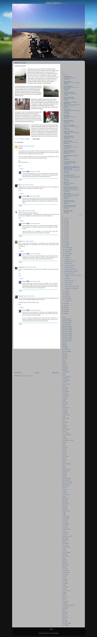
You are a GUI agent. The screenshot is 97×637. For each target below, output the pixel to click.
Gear (63, 427)
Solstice (64, 554)
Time (65, 158)
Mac (63, 467)
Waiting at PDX (68, 259)
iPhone (63, 449)
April (66, 294)
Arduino (64, 355)
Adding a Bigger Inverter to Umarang (72, 82)
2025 (65, 222)
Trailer (63, 581)
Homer (63, 442)
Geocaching (65, 429)
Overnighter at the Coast (69, 121)
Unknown (20, 146)
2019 (65, 233)
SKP (63, 541)
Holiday (64, 438)
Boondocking (65, 371)
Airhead (64, 347)
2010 (65, 307)
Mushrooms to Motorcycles (70, 187)
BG (63, 360)
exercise (64, 404)
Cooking (64, 389)
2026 (65, 220)
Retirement (64, 503)
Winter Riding (65, 623)
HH (63, 436)
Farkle (63, 411)
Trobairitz (20, 296)
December (67, 247)
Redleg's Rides (67, 81)
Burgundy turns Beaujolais (69, 98)
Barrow (63, 357)
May (66, 292)
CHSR (63, 382)
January (67, 300)
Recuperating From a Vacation (72, 288)
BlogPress (64, 367)
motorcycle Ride (65, 483)
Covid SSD (64, 391)
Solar (63, 550)
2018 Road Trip (65, 326)
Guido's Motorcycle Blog (70, 205)
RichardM (24, 171)
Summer (64, 568)
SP (63, 558)
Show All (80, 214)
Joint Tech (64, 456)
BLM (63, 364)
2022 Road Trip (65, 333)
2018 (65, 235)
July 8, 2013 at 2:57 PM (34, 171)
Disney (63, 396)
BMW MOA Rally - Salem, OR (71, 271)
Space (63, 559)
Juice (63, 458)
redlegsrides (21, 267)
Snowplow (64, 545)
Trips (63, 588)
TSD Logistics (65, 590)
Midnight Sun (68, 278)
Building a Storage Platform (70, 206)
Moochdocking (65, 478)
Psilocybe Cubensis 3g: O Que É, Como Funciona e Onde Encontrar (71, 189)
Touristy (64, 579)
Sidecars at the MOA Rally (71, 269)
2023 (65, 226)
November (67, 249)
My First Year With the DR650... (70, 162)
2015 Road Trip (65, 320)
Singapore (64, 539)
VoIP (63, 610)
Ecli (63, 400)
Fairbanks (64, 407)
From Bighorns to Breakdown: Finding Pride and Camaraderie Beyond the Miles (72, 177)
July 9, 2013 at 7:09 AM (29, 296)
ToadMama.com (67, 145)
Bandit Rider (67, 115)
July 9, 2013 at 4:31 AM (30, 267)
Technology (64, 572)
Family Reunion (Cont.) (70, 261)
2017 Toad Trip (65, 324)
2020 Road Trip (65, 329)
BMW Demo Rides (69, 267)
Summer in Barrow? (69, 280)
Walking (64, 612)
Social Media (65, 547)
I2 (62, 443)
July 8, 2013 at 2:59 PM (28, 184)
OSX (63, 491)
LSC (63, 465)
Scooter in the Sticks (69, 150)
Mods (63, 476)
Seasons (64, 532)
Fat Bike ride (65, 414)
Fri (62, 420)
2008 (65, 311)
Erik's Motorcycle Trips (69, 161)
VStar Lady (21, 210)
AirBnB (63, 346)
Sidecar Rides (68, 284)
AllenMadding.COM (68, 136)
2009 (65, 309)
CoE (63, 386)
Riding (63, 509)
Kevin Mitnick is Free (68, 211)
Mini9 (63, 474)
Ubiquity (64, 597)
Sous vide (64, 556)
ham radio (64, 433)
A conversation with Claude (69, 116)
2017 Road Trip (65, 322)
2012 (65, 303)
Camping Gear (65, 376)
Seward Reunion (66, 536)
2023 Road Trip (65, 335)
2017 (65, 237)
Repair (63, 500)
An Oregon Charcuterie (70, 265)
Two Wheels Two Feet (69, 175)
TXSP (63, 594)
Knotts (63, 460)
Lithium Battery (65, 463)
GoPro (63, 431)
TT (62, 592)
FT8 (63, 423)
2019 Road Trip (65, 328)
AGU (63, 342)
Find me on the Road (69, 97)
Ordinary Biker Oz (68, 86)
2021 (65, 230)
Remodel (64, 498)
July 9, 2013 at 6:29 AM (34, 223)
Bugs (63, 373)
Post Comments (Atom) (26, 375)
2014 (65, 243)
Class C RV (64, 384)
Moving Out (64, 485)
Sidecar (64, 538)
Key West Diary (67, 76)
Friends (64, 422)
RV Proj (64, 521)
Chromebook (65, 380)
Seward (64, 534)
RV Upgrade (65, 529)
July (66, 257)
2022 (65, 228)
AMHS (63, 353)
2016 (65, 239)
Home (37, 372)
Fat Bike (64, 413)
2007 (65, 313)
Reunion (64, 505)
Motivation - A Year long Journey (71, 142)
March (66, 296)
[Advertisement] (36, 360)
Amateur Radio (65, 351)
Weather (64, 617)
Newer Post (18, 372)
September (67, 253)
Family (63, 409)
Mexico (63, 472)
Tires (63, 576)
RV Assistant (65, 516)
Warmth (64, 614)
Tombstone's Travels (69, 92)
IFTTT (63, 445)
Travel (63, 583)
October (67, 251)
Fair (63, 405)
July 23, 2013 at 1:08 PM (34, 253)
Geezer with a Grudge (69, 125)
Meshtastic (64, 471)
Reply (19, 165)
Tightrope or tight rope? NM (70, 201)
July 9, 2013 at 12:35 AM (28, 241)
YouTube (64, 625)
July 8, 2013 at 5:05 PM (29, 210)
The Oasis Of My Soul (69, 200)
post (40, 107)
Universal (64, 601)
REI (63, 496)
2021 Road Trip (65, 331)
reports (46, 132)
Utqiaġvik (64, 606)
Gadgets (64, 425)
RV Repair (64, 523)
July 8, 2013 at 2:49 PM (29, 146)
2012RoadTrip (65, 318)
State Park (64, 565)
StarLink (64, 563)
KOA (63, 462)
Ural (63, 603)
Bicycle (63, 362)
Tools (63, 577)
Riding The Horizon (68, 131)
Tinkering (64, 574)
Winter (63, 621)
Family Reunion (68, 263)
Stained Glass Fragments (69, 137)
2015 (65, 241)
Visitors (63, 608)
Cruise (63, 393)
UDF (63, 599)
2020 (65, 231)
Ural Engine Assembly (67, 605)
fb (62, 416)
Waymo (64, 615)
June (66, 290)
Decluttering (65, 395)
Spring (63, 561)
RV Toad (64, 527)
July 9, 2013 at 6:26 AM (34, 196)
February (67, 298)
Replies (21, 168)
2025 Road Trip (65, 338)
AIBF (63, 344)
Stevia (63, 567)
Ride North (66, 182)
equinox (64, 402)
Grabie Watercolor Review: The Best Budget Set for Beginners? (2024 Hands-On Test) (71, 196)
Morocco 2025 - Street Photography (71, 132)
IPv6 (63, 451)
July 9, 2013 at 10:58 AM (34, 310)
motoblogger (65, 480)
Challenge (64, 378)
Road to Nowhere (68, 141)
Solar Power (65, 552)
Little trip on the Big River (69, 183)
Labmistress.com (68, 210)
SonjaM (20, 241)
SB (63, 530)
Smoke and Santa (69, 282)
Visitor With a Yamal (69, 273)
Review (63, 507)
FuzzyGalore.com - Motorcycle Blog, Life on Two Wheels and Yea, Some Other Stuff (72, 167)
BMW (63, 369)
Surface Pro (65, 570)
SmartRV (64, 543)
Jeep (63, 454)
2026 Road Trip (65, 340)
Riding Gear (65, 510)
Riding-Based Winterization (69, 152)
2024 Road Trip (65, 337)
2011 (65, 305)
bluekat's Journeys (68, 120)
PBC (63, 492)
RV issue (64, 519)
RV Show (64, 525)
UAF (63, 596)
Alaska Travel (65, 349)
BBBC (63, 358)
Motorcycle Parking (66, 481)
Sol (63, 548)
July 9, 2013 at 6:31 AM (34, 281)
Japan (63, 452)
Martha (20, 184)
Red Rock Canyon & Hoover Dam (71, 147)
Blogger (64, 366)
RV (63, 514)
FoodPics (64, 418)
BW (63, 375)
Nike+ (63, 487)
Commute (64, 387)
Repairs (64, 501)
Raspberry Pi (65, 494)
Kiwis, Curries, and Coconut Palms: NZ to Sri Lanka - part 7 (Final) (72, 105)
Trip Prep (64, 587)
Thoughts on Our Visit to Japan (72, 286)
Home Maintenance (66, 440)
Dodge (63, 398)
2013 (65, 245)
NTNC (63, 489)
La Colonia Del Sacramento (70, 77)
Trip (63, 585)
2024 (65, 224)
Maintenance (65, 469)
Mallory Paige (67, 193)
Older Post (55, 372)
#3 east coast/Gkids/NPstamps (70, 93)
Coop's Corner (67, 109)
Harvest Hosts (65, 434)
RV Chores (64, 518)
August (66, 255)
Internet (64, 447)
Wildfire (64, 619)
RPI (63, 512)
